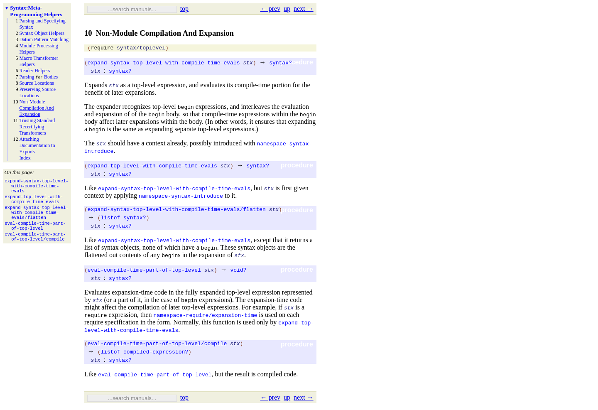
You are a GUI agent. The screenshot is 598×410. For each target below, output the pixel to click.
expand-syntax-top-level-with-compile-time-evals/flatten (177, 211)
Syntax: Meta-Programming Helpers (36, 11)
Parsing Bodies (38, 77)
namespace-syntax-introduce (181, 197)
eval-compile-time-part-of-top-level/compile (157, 347)
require (102, 48)
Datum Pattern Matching (44, 39)
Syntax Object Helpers (41, 33)
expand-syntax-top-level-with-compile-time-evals (164, 63)
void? (238, 272)
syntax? (280, 63)
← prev (270, 8)
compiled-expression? (155, 355)
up (287, 8)
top (184, 8)
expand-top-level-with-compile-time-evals (152, 166)
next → (304, 8)
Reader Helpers (34, 71)
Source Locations (36, 83)
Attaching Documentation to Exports (37, 145)
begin (186, 108)
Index (24, 158)
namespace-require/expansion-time (205, 317)
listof (110, 219)
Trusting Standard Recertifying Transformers (37, 127)
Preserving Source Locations (37, 92)
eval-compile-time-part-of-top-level (144, 272)
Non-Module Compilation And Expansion (36, 108)
